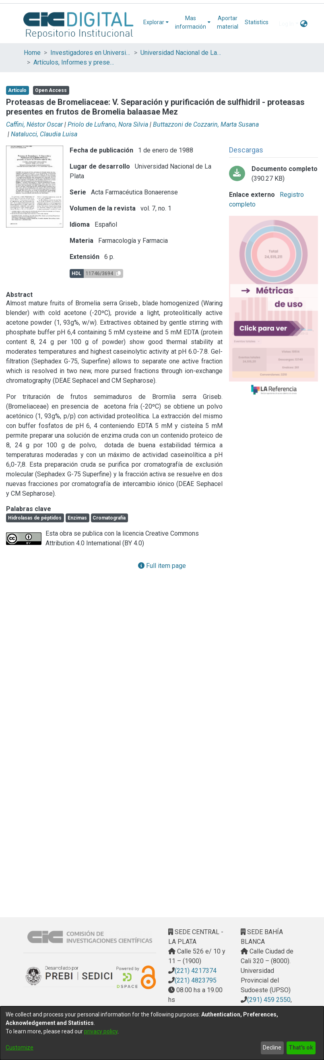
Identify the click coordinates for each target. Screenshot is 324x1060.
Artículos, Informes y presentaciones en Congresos (73, 62)
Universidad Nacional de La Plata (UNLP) (180, 52)
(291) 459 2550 (269, 1000)
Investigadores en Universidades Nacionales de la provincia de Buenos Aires (90, 52)
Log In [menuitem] (286, 24)
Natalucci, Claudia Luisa (44, 134)
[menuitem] (156, 22)
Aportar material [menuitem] (227, 22)
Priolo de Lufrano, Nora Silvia (108, 124)
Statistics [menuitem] (256, 22)
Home (32, 52)
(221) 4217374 (196, 970)
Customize (19, 1047)
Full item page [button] (162, 566)
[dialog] (162, 1033)
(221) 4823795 (196, 980)
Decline (272, 1047)
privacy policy (101, 1031)
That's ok (301, 1047)
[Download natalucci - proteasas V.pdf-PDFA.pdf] (273, 174)
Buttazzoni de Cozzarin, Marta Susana (206, 124)
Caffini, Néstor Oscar (34, 124)
